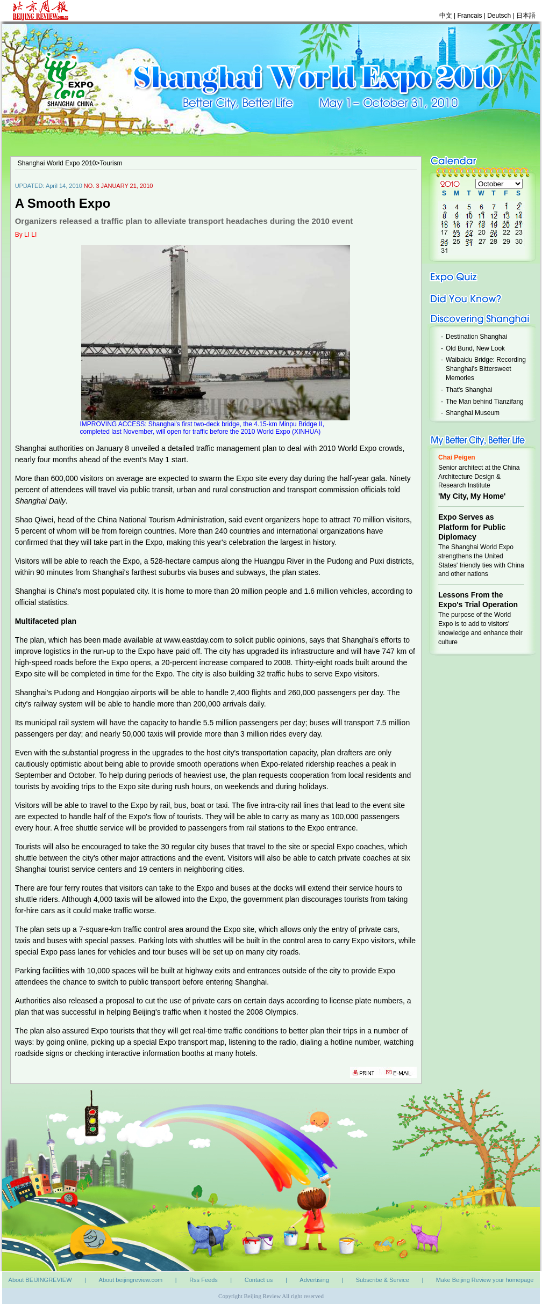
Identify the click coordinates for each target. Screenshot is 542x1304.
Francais (470, 15)
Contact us (259, 1280)
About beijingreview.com (131, 1280)
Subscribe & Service (382, 1280)
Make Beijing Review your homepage (485, 1280)
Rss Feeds (203, 1280)
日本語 (526, 15)
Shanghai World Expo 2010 (57, 163)
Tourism (111, 163)
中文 (445, 15)
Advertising (314, 1280)
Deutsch (499, 15)
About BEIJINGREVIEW (40, 1280)
